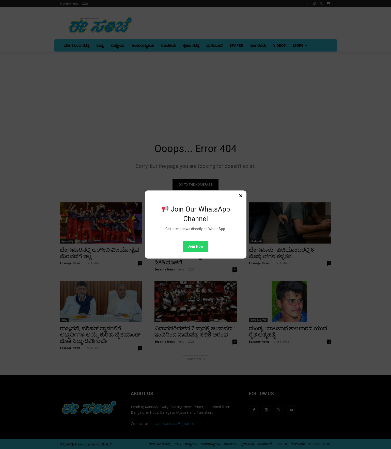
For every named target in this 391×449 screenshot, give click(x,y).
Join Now (195, 246)
